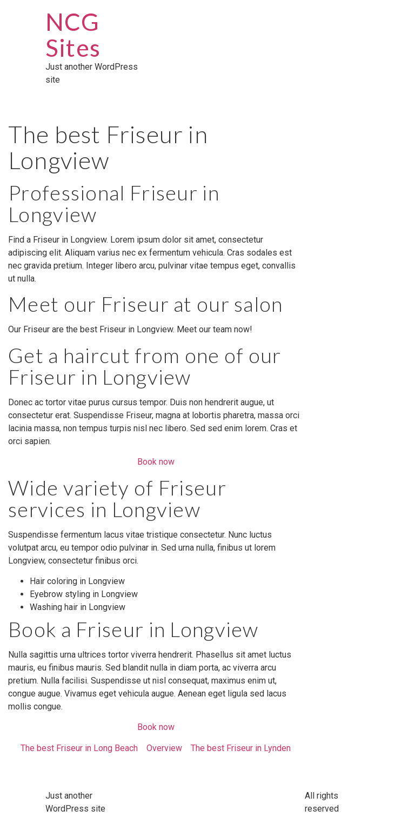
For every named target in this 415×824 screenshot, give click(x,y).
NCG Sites (73, 35)
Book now (156, 462)
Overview (164, 748)
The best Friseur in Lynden (241, 748)
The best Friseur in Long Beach (79, 748)
